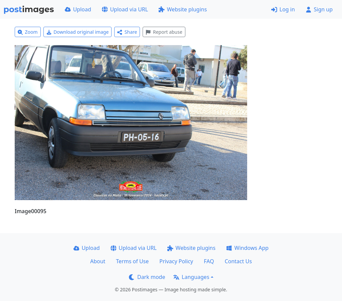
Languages (191, 277)
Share (127, 32)
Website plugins (183, 9)
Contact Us (238, 261)
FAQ (209, 261)
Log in (283, 9)
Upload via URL (125, 9)
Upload (78, 9)
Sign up (319, 9)
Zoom (28, 32)
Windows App (247, 248)
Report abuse (164, 32)
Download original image (77, 32)
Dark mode (147, 277)
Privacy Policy (176, 261)
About (97, 261)
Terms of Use (132, 261)
